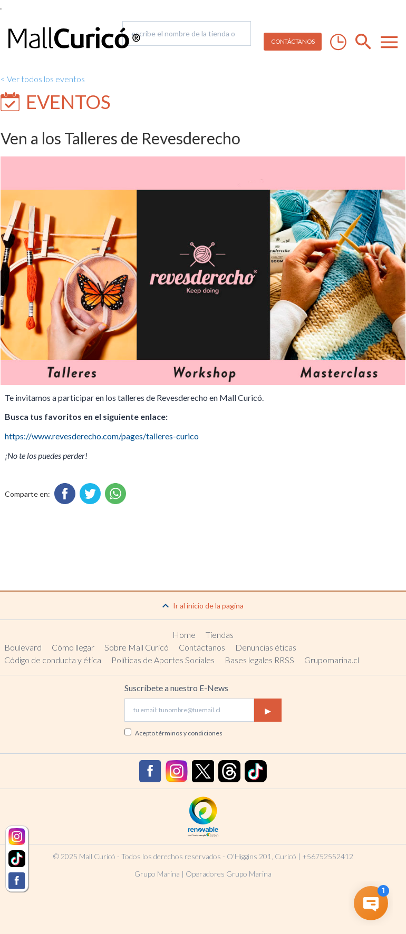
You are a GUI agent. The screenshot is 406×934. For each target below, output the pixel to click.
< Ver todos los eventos (43, 79)
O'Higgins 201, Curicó (261, 856)
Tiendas (220, 635)
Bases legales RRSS (259, 660)
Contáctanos (202, 647)
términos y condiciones (189, 733)
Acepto (179, 733)
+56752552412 (327, 856)
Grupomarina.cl (331, 660)
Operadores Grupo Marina (229, 873)
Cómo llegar (73, 647)
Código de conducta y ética (52, 660)
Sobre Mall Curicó (136, 647)
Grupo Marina (157, 873)
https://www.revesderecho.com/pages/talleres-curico (102, 436)
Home (184, 635)
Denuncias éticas (265, 647)
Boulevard (23, 647)
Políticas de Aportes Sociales (163, 660)
